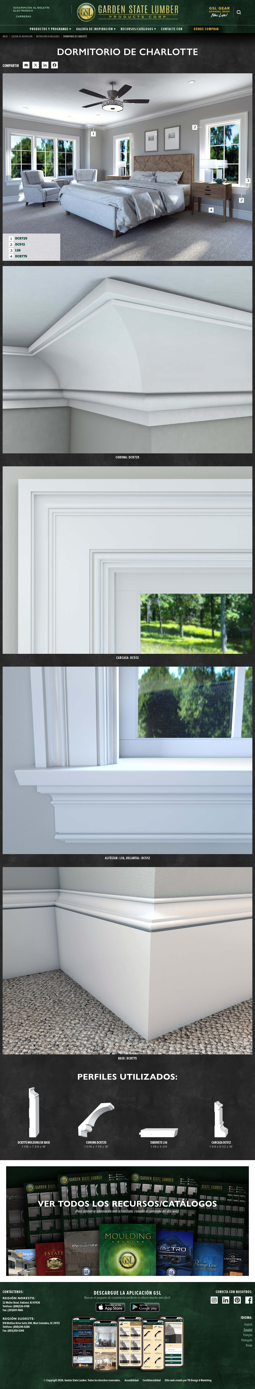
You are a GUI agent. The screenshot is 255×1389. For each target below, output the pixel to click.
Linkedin (225, 1300)
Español (248, 1329)
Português (246, 1340)
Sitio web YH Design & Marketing (188, 1380)
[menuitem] (221, 12)
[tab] (50, 29)
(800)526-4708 (21, 1306)
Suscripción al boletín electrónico (31, 9)
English (248, 1324)
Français (247, 1334)
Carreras (23, 16)
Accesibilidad (132, 1380)
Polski (249, 1345)
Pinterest (237, 1300)
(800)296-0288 (21, 1326)
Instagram (214, 1300)
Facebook (248, 1300)
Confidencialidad (152, 1380)
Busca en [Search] (239, 12)
